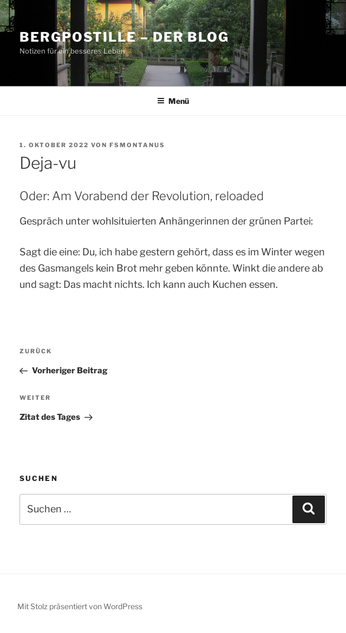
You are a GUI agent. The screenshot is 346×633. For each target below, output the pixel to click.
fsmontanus (137, 145)
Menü (173, 101)
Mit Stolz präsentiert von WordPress (79, 606)
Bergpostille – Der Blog (124, 37)
